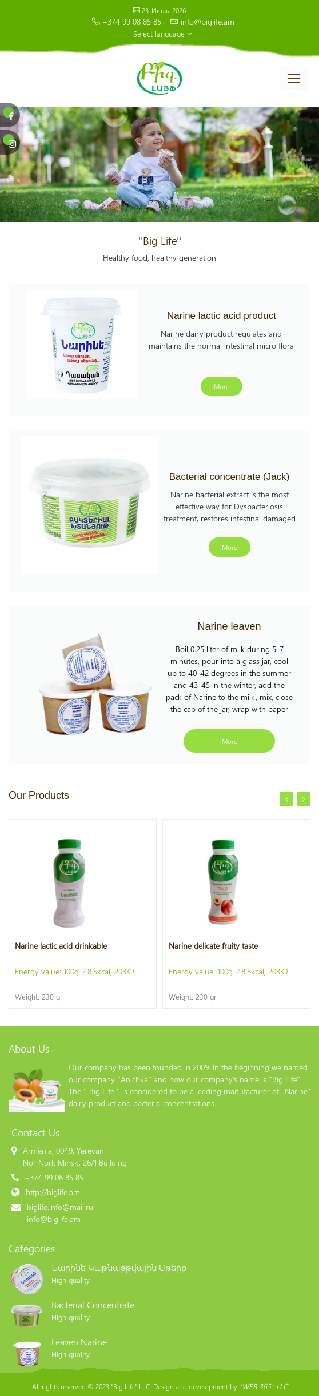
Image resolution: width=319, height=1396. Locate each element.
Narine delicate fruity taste (213, 945)
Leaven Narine (79, 1342)
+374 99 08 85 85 (131, 21)
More (221, 386)
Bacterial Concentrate (92, 1304)
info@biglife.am (207, 21)
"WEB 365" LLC (263, 1386)
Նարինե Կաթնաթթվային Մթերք (118, 1267)
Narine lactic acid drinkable (61, 945)
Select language (162, 33)
